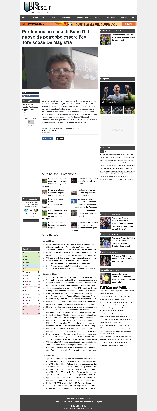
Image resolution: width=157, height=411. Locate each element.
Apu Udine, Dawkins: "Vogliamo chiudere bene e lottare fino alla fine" (73, 359)
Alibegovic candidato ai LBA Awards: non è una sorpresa (68, 247)
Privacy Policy (85, 398)
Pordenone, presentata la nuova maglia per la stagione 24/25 (57, 225)
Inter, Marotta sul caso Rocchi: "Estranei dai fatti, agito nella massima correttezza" (78, 293)
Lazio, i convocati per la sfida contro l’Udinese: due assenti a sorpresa (74, 244)
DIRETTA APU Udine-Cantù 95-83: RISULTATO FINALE (68, 383)
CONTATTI (87, 402)
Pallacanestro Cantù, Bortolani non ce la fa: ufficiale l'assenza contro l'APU (76, 388)
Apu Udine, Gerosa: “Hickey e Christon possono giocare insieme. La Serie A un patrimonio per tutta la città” (123, 223)
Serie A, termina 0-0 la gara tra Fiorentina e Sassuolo (67, 310)
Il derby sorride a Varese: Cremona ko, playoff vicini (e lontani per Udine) (75, 291)
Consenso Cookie (73, 398)
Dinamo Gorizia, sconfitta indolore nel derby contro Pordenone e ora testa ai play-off (79, 334)
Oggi (102, 152)
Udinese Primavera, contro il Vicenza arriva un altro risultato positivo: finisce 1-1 (78, 326)
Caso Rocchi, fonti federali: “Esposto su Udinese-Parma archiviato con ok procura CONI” (81, 350)
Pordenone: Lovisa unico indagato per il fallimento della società (88, 181)
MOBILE (95, 402)
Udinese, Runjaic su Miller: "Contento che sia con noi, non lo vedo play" (74, 323)
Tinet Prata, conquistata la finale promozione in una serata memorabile (74, 345)
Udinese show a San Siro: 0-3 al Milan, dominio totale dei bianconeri (123, 37)
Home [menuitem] (24, 18)
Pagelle (103, 234)
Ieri (106, 152)
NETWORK (59, 402)
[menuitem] (133, 18)
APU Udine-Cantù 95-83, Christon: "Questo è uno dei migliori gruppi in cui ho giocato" (80, 369)
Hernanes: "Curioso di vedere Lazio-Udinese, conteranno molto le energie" (76, 302)
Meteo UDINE (31, 222)
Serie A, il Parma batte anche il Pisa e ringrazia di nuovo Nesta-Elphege (74, 386)
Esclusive (104, 214)
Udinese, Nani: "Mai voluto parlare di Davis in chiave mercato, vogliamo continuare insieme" (82, 380)
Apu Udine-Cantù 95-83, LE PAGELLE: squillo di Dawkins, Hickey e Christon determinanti (81, 375)
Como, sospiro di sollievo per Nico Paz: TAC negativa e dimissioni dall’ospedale (77, 288)
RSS (100, 402)
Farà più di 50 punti (30, 118)
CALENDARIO (78, 402)
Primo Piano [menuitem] (38, 18)
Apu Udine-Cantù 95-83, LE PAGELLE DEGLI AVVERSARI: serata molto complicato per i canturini (85, 378)
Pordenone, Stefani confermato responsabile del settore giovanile (58, 192)
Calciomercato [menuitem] (82, 18)
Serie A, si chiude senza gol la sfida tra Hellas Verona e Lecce (70, 337)
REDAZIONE (68, 402)
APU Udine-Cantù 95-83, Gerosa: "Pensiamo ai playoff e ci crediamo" (73, 367)
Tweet (60, 139)
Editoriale (104, 31)
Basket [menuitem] (124, 18)
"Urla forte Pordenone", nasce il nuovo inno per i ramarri (87, 213)
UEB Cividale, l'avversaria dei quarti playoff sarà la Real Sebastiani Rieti (75, 285)
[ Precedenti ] (31, 216)
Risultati (31, 126)
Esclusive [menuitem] (65, 18)
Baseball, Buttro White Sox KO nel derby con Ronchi (67, 261)
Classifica (27, 249)
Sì (24, 112)
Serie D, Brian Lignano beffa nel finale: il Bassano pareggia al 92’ (72, 280)
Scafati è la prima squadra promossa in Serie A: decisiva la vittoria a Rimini (76, 283)
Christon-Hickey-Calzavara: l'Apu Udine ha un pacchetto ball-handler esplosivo (77, 299)
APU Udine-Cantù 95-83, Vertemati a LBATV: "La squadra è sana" (72, 361)
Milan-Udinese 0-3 (109, 102)
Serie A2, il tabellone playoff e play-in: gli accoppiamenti (68, 263)
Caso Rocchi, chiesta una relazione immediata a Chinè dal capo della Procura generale (81, 347)
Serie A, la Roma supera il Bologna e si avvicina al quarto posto (71, 339)
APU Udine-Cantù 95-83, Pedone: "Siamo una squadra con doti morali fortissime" (78, 364)
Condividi (48, 139)
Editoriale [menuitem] (111, 18)
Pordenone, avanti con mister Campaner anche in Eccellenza (87, 192)
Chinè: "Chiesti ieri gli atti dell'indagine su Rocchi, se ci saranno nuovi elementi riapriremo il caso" (84, 318)
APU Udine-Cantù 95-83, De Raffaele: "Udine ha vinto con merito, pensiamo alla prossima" (82, 372)
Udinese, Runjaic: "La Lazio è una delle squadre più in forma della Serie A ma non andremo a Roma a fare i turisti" (91, 331)
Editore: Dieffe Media (78, 406)
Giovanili (104, 270)
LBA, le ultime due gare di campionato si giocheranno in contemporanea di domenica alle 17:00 (84, 307)
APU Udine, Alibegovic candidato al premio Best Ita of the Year (71, 250)
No (25, 115)
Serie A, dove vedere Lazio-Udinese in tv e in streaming (68, 266)
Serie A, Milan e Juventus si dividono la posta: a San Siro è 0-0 (71, 269)
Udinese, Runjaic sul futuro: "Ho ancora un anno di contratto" (70, 328)
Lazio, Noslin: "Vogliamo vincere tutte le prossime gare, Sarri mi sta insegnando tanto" (80, 304)
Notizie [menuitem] (97, 18)
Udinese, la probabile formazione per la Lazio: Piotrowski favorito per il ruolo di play (79, 258)
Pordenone (51, 128)
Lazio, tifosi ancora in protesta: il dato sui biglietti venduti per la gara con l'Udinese (78, 253)
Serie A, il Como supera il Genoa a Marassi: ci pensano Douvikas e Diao (75, 296)
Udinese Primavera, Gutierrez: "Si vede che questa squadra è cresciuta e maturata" (79, 312)
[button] (31, 122)
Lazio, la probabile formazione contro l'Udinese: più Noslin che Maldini (74, 255)
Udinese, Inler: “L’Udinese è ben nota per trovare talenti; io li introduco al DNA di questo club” (83, 342)
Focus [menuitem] (52, 18)
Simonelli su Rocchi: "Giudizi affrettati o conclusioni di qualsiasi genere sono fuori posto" (81, 315)
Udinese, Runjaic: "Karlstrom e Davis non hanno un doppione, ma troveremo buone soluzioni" (83, 320)
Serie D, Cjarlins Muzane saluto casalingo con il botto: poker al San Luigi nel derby (79, 277)
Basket (103, 252)
